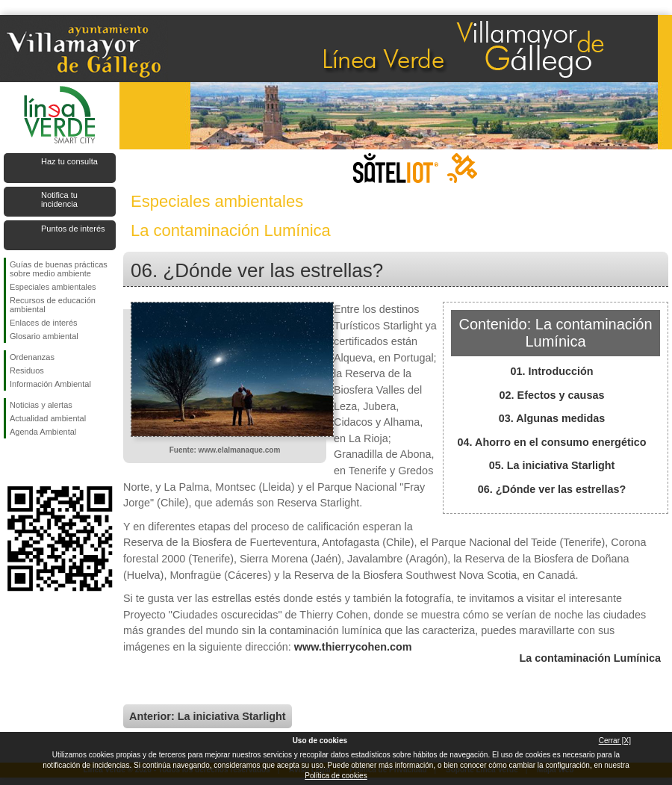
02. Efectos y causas (552, 395)
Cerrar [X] (615, 740)
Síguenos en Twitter (37, 462)
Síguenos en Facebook (13, 462)
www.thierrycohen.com (353, 647)
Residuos (27, 370)
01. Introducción (551, 371)
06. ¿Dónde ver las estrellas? (552, 489)
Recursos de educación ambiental (53, 305)
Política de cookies (336, 776)
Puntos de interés (73, 228)
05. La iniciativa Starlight (552, 465)
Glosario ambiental (44, 336)
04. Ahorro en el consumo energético (552, 442)
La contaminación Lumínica (590, 658)
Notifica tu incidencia (59, 199)
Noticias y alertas (41, 404)
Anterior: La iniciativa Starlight (207, 716)
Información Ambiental (50, 383)
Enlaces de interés (44, 322)
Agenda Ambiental (43, 431)
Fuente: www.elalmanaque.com (225, 450)
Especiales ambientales (53, 286)
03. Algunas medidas (552, 418)
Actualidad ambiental (48, 418)
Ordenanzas (32, 357)
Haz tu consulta (69, 161)
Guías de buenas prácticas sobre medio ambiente (59, 269)
